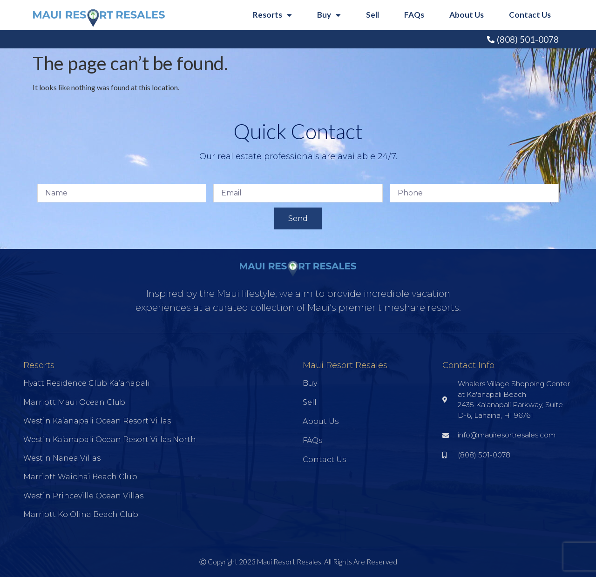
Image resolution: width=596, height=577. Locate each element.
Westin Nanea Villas (62, 458)
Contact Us (530, 15)
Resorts (272, 15)
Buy (329, 15)
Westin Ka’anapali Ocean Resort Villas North (109, 439)
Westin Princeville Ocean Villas (83, 495)
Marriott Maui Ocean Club (74, 402)
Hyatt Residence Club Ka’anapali (86, 383)
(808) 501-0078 (528, 39)
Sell (372, 15)
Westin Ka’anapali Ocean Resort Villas (97, 420)
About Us (466, 15)
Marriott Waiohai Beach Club (80, 476)
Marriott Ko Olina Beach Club (80, 514)
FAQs (414, 15)
